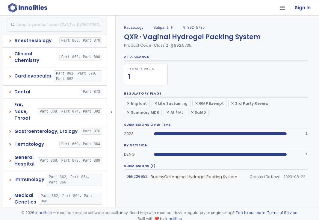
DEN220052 (136, 176)
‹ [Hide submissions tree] (111, 111)
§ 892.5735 (194, 27)
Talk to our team (250, 212)
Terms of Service (282, 212)
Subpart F (163, 27)
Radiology (133, 27)
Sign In (303, 7)
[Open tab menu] (282, 8)
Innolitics (43, 212)
